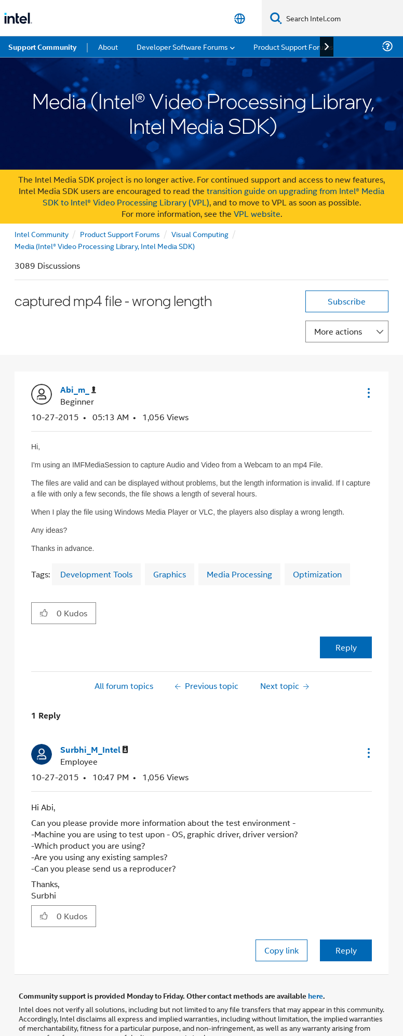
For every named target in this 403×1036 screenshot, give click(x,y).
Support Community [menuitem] (42, 46)
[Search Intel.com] (342, 18)
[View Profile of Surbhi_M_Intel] (94, 750)
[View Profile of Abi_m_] (78, 390)
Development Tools (96, 574)
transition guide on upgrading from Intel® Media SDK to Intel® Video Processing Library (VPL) (214, 196)
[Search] (276, 17)
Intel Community (42, 233)
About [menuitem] (108, 46)
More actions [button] (338, 331)
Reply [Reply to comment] (346, 950)
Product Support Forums (120, 233)
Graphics (169, 574)
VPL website (257, 213)
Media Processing (239, 574)
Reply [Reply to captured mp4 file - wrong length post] (346, 647)
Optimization (317, 574)
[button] (367, 392)
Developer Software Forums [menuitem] (182, 46)
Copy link (281, 950)
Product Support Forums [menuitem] (293, 46)
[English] (240, 18)
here (315, 995)
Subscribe (347, 301)
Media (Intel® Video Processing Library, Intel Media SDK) (105, 245)
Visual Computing (200, 233)
